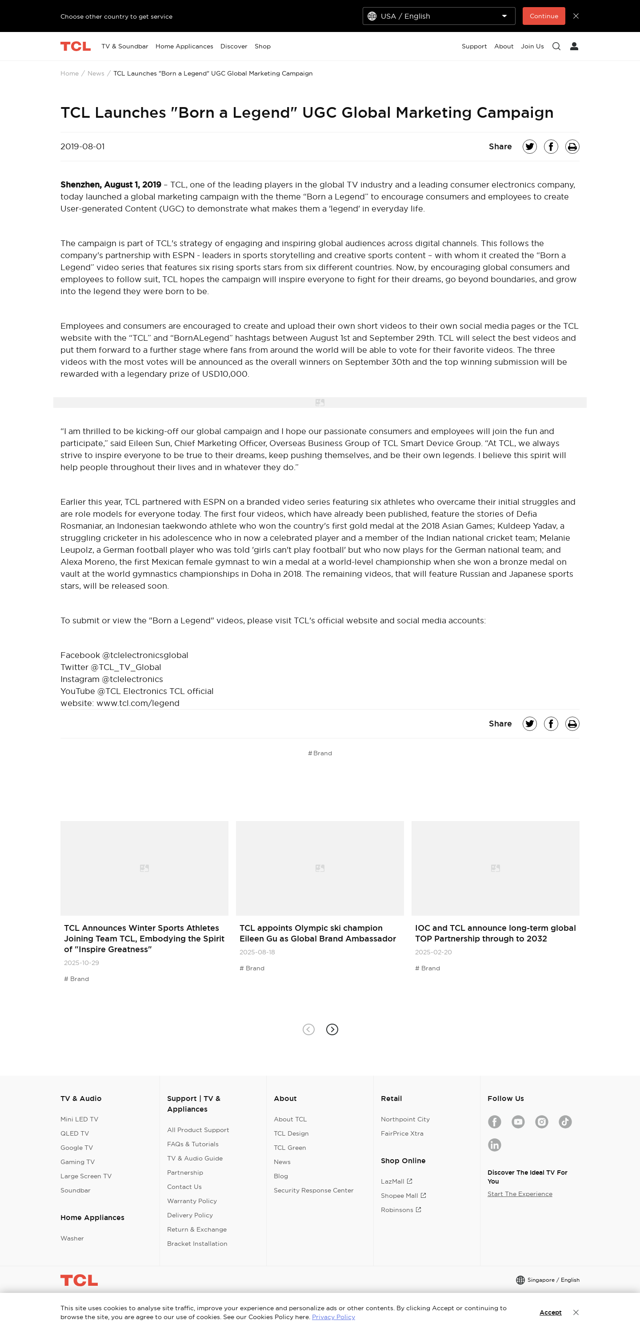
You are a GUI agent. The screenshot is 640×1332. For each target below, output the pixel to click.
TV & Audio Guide (195, 1158)
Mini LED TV (79, 1119)
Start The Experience (520, 1194)
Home (69, 73)
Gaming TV (77, 1162)
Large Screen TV (86, 1176)
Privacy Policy (333, 1317)
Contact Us (184, 1187)
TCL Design (291, 1133)
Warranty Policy (192, 1201)
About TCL (290, 1119)
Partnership (185, 1172)
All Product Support (198, 1130)
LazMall (396, 1181)
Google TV (76, 1148)
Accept (551, 1312)
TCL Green (290, 1148)
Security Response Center (314, 1190)
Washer (72, 1238)
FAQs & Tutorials (193, 1144)
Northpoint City (405, 1119)
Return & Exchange (197, 1229)
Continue (544, 16)
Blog (281, 1176)
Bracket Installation (197, 1244)
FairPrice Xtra (402, 1133)
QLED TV (74, 1133)
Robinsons (401, 1210)
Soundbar (75, 1190)
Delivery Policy (190, 1215)
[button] (332, 1029)
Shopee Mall (403, 1196)
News (96, 73)
